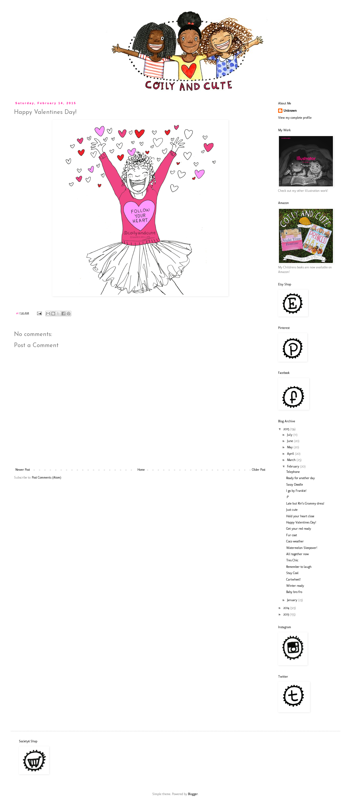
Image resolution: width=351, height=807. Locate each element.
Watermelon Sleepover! (301, 548)
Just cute (292, 510)
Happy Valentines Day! (301, 522)
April (291, 454)
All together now (297, 554)
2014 (286, 608)
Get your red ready (298, 529)
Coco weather (295, 541)
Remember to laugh (299, 567)
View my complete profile (295, 118)
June (290, 441)
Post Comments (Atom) (46, 477)
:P (287, 497)
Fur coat (291, 535)
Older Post (258, 470)
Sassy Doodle (294, 484)
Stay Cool (292, 573)
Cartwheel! (293, 579)
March (291, 460)
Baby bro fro (294, 592)
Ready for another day (300, 478)
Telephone (293, 472)
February (293, 466)
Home (141, 470)
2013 (286, 614)
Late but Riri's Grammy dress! (305, 503)
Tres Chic (292, 560)
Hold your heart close (300, 516)
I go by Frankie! (296, 491)
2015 (286, 429)
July (290, 435)
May (290, 447)
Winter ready (295, 586)
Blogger (193, 794)
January (292, 600)
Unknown (290, 111)
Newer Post (22, 470)
